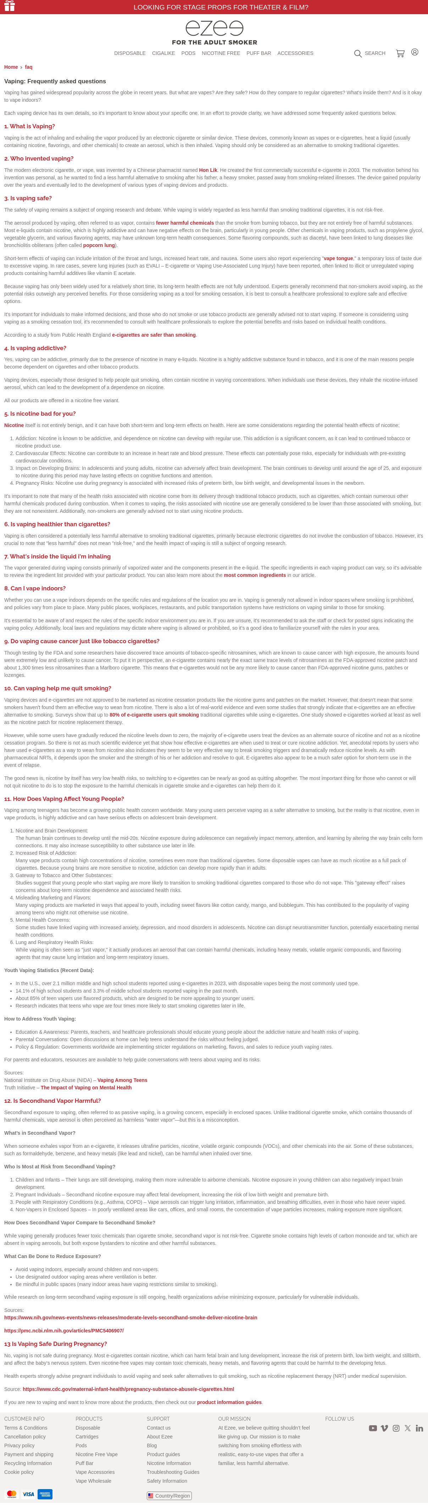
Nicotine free (221, 53)
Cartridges (87, 1436)
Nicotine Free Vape (97, 1454)
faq (29, 67)
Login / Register (415, 50)
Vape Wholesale (93, 1481)
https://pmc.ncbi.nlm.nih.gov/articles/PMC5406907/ (64, 1331)
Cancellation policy (25, 1436)
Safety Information (167, 1481)
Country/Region (172, 1496)
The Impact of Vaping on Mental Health (86, 1087)
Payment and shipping (29, 1454)
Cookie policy (19, 1472)
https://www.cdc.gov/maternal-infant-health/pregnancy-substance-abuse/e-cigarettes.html (128, 1389)
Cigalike (163, 53)
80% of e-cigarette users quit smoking (154, 715)
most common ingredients (255, 575)
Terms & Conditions (25, 1428)
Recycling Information (28, 1463)
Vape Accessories (95, 1472)
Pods (189, 53)
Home (11, 67)
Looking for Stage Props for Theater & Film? (221, 7)
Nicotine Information (169, 1463)
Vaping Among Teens (123, 1080)
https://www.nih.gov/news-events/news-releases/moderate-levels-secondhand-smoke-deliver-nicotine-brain (130, 1317)
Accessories (295, 53)
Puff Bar (258, 53)
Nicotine (14, 425)
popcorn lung (99, 245)
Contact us (159, 1428)
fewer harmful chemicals (185, 223)
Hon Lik (208, 170)
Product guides (163, 1454)
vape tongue (338, 258)
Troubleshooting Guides (173, 1472)
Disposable (130, 53)
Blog (152, 1445)
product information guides (229, 1402)
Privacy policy (19, 1445)
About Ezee (159, 1436)
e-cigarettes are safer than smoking (154, 335)
